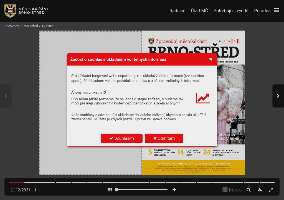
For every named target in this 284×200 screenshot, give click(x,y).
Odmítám (164, 138)
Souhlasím (121, 138)
